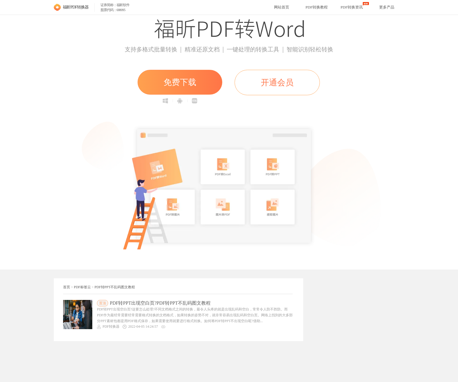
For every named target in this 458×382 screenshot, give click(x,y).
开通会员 (277, 82)
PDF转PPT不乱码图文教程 (115, 287)
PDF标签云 (82, 287)
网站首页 (281, 7)
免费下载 (180, 82)
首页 (66, 287)
